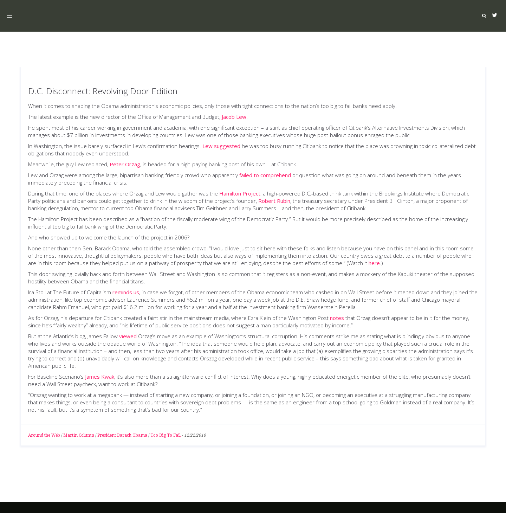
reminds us (125, 292)
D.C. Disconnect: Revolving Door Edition (102, 91)
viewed (128, 336)
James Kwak (99, 376)
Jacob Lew (234, 116)
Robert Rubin (274, 200)
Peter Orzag (125, 164)
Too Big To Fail (165, 435)
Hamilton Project (239, 193)
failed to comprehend (265, 175)
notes (337, 317)
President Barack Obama (122, 435)
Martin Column (78, 435)
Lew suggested (221, 145)
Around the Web (44, 435)
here (374, 263)
